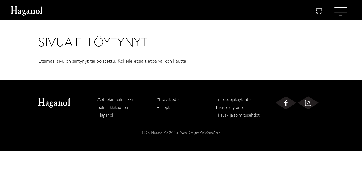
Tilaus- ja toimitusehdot (238, 115)
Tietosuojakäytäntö (233, 99)
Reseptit (164, 107)
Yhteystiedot (168, 99)
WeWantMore (210, 132)
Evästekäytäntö (230, 107)
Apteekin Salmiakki (115, 99)
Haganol (105, 115)
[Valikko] (340, 10)
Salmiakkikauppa (112, 107)
